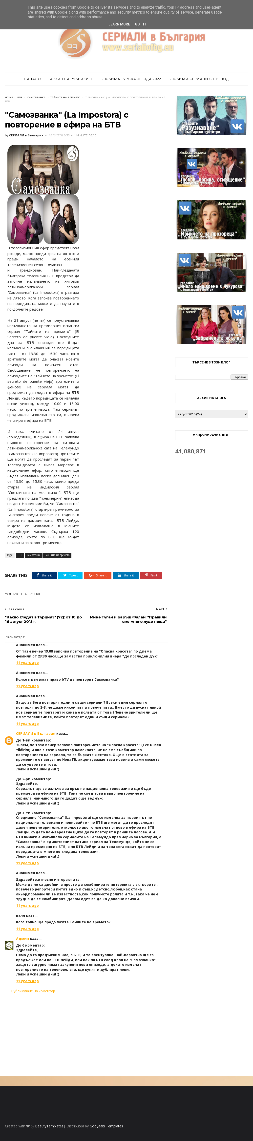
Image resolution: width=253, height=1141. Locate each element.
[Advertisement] (86, 1034)
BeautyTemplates (49, 1126)
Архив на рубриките (71, 79)
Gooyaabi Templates (106, 1126)
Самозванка (36, 97)
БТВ (19, 97)
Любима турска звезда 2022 (131, 79)
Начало (32, 79)
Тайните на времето (65, 97)
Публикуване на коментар (33, 991)
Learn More (119, 24)
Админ (22, 938)
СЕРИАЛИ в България (35, 733)
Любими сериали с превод (199, 79)
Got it (141, 24)
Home (9, 97)
